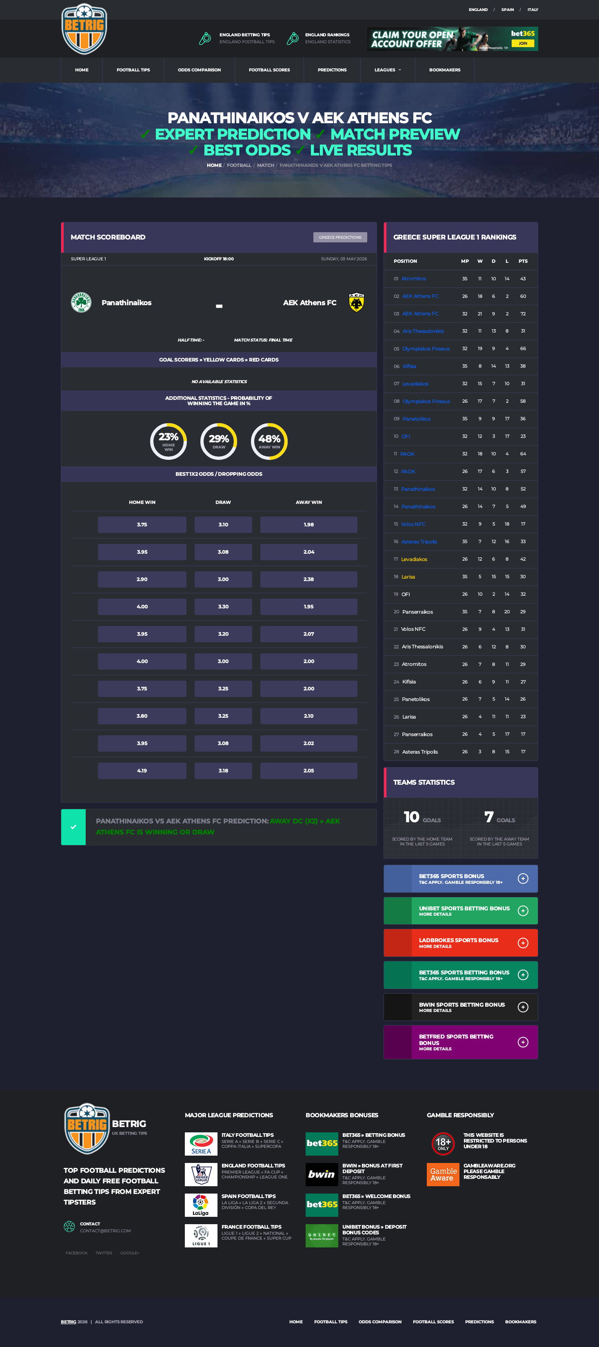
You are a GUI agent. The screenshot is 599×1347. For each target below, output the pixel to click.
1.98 (309, 524)
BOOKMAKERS (444, 70)
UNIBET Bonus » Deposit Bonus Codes (374, 1230)
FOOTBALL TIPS (133, 70)
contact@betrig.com (105, 1231)
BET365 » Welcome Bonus (376, 1196)
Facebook (76, 1253)
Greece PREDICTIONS (340, 237)
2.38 (309, 579)
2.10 (308, 716)
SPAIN (507, 9)
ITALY (533, 9)
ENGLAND (478, 9)
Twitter (103, 1253)
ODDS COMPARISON (199, 70)
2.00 (309, 661)
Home (296, 1322)
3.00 (223, 579)
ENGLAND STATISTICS (328, 42)
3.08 (223, 552)
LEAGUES (385, 70)
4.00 (142, 607)
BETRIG (68, 1322)
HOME (82, 70)
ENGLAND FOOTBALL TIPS (247, 42)
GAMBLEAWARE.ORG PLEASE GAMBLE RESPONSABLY (490, 1171)
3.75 (142, 524)
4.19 (142, 771)
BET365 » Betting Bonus (373, 1135)
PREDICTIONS (332, 70)
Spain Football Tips (249, 1196)
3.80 (142, 716)
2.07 (309, 634)
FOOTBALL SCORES (269, 70)
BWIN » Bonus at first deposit (372, 1168)
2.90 (142, 579)
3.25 (223, 689)
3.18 (223, 771)
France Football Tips (252, 1227)
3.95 (142, 552)
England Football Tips (253, 1166)
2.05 (309, 771)
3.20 (223, 634)
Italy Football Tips (248, 1135)
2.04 (309, 552)
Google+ (129, 1253)
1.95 (308, 607)
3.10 (223, 524)
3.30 (223, 607)
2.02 (309, 743)
